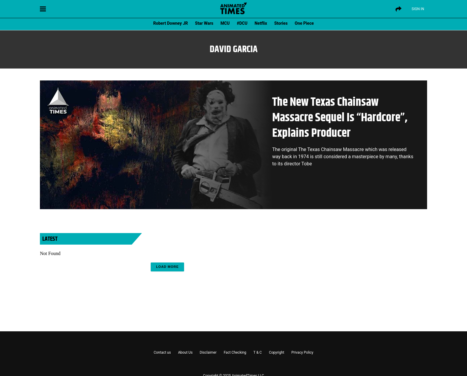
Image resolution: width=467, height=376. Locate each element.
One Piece (304, 23)
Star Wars (204, 23)
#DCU (242, 23)
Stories (281, 23)
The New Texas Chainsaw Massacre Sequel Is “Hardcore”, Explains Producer (339, 117)
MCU (225, 23)
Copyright (276, 352)
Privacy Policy (302, 352)
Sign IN (418, 9)
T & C (257, 352)
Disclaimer (208, 352)
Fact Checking (235, 352)
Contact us (162, 352)
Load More (167, 266)
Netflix (261, 23)
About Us (185, 352)
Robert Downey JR (170, 23)
